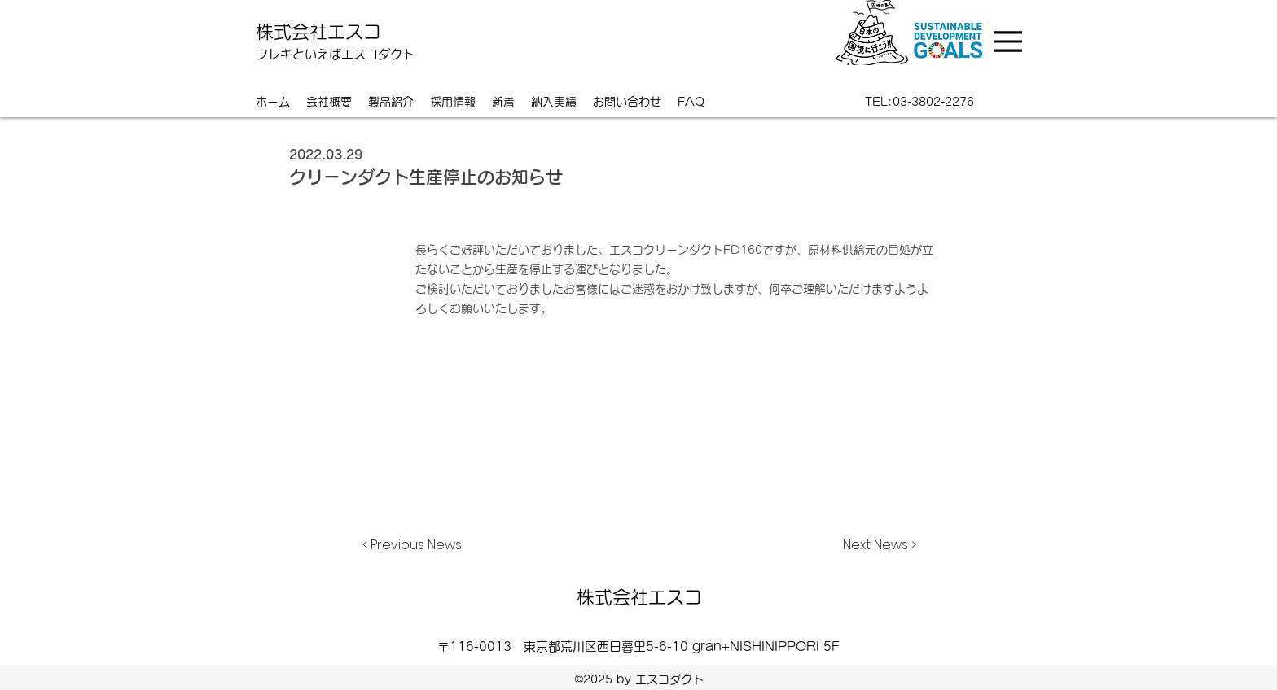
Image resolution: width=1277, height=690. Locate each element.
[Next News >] (875, 545)
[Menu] (1010, 41)
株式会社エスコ (318, 32)
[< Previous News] (416, 545)
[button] (554, 102)
